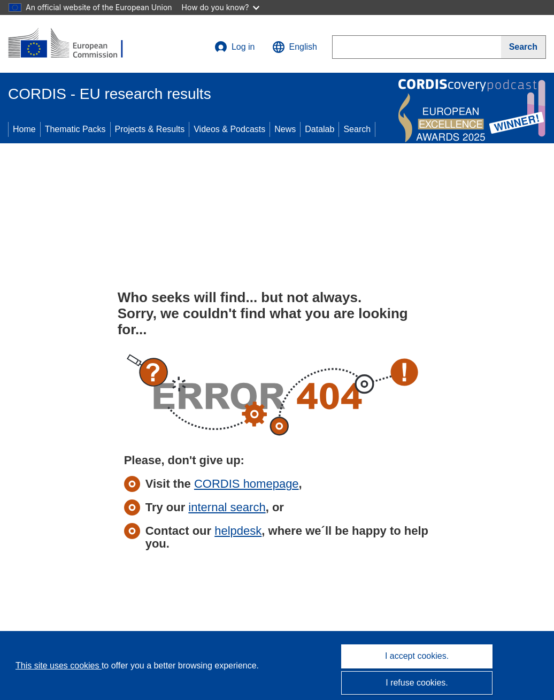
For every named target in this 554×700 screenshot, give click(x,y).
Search (357, 129)
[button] (295, 47)
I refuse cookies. (417, 682)
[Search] (523, 47)
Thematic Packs (75, 129)
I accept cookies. (417, 655)
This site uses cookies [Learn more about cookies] (59, 665)
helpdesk (237, 530)
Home (24, 129)
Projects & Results (150, 129)
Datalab (319, 129)
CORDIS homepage (246, 483)
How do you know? (221, 7)
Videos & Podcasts (229, 129)
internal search (226, 507)
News (285, 129)
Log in (234, 47)
